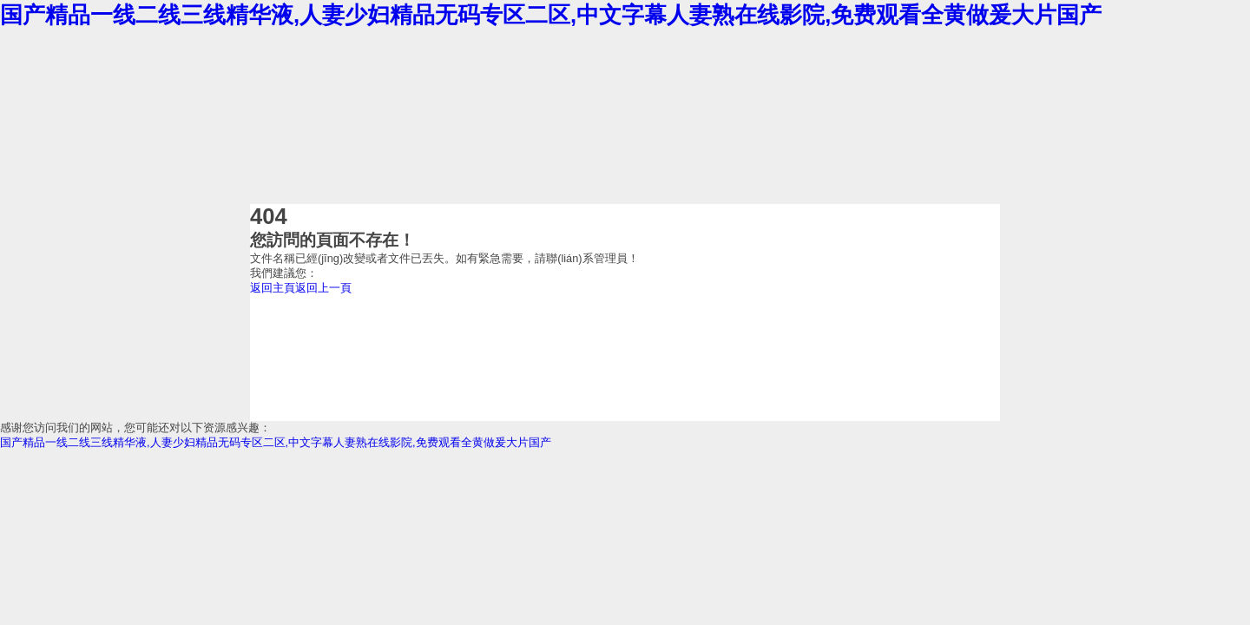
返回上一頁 (323, 287)
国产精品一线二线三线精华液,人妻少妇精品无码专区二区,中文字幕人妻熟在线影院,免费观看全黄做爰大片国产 (551, 15)
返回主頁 (272, 287)
